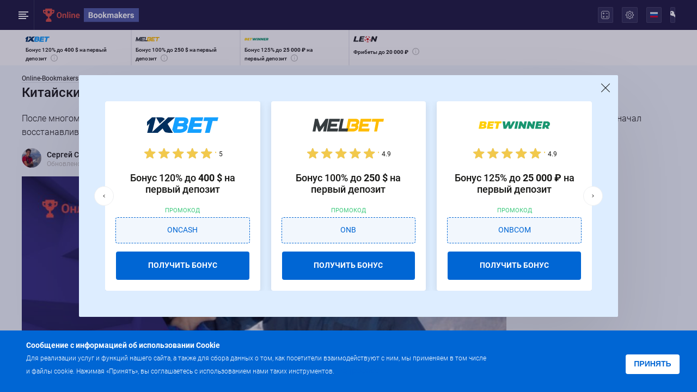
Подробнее (358, 370)
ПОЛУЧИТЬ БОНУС (182, 265)
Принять (652, 363)
